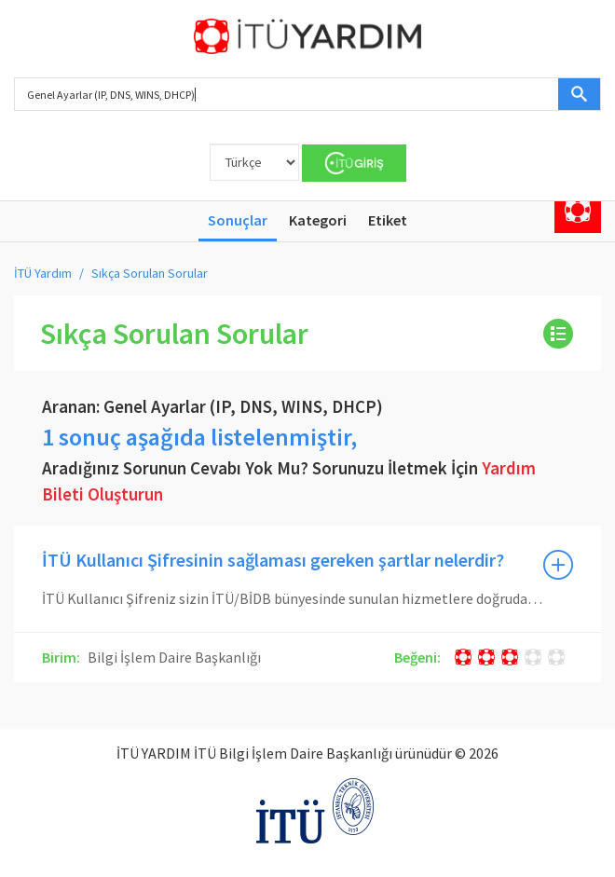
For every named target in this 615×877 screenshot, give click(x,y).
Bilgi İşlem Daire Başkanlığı (173, 657)
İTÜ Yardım (43, 273)
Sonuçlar (237, 220)
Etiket (387, 220)
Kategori (318, 220)
